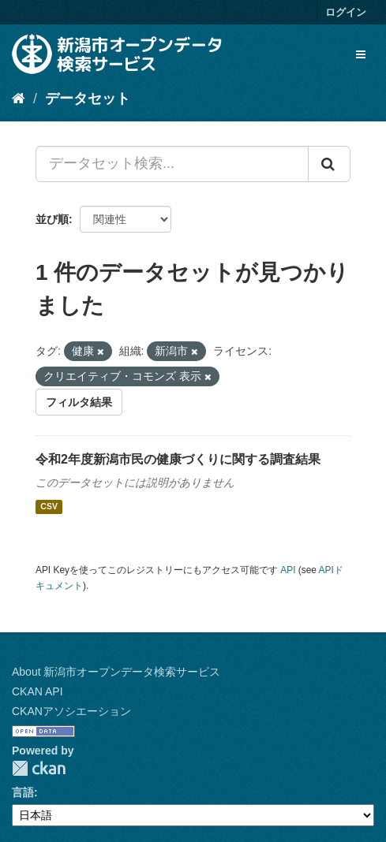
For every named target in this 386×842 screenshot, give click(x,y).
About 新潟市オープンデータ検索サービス (116, 671)
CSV (49, 507)
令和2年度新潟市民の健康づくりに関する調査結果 (178, 459)
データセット (87, 98)
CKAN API (37, 691)
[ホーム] (18, 98)
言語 (23, 792)
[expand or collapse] (360, 54)
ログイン (345, 12)
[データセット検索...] (172, 164)
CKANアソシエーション (71, 711)
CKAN (39, 768)
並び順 (52, 219)
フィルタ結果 (79, 402)
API (287, 570)
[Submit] (329, 164)
